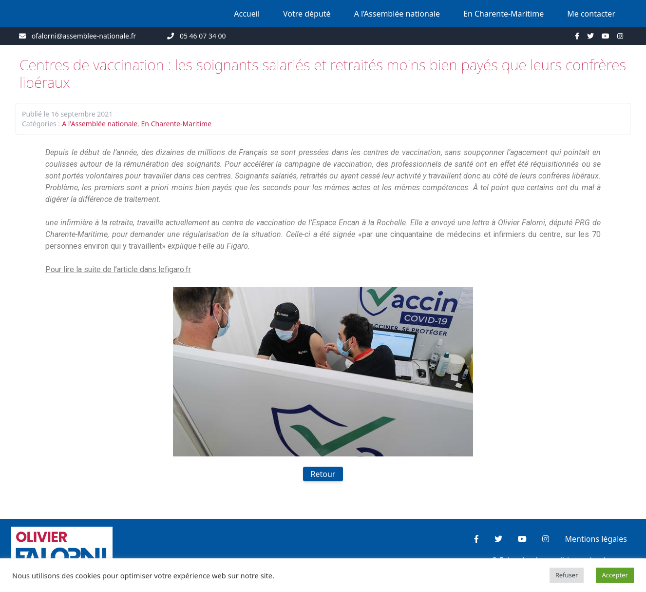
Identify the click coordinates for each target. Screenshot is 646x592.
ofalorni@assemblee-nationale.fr (84, 35)
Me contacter (591, 13)
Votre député (307, 13)
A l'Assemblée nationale (99, 123)
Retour (323, 474)
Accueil (247, 13)
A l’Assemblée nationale (397, 13)
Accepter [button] (615, 575)
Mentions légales (596, 538)
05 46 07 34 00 (203, 35)
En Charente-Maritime (503, 13)
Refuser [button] (566, 575)
